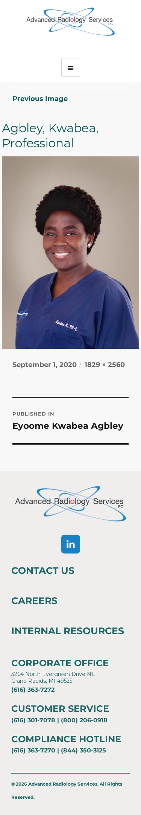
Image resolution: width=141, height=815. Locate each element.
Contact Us (42, 570)
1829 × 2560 (105, 365)
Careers (34, 600)
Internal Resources (67, 630)
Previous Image (40, 99)
